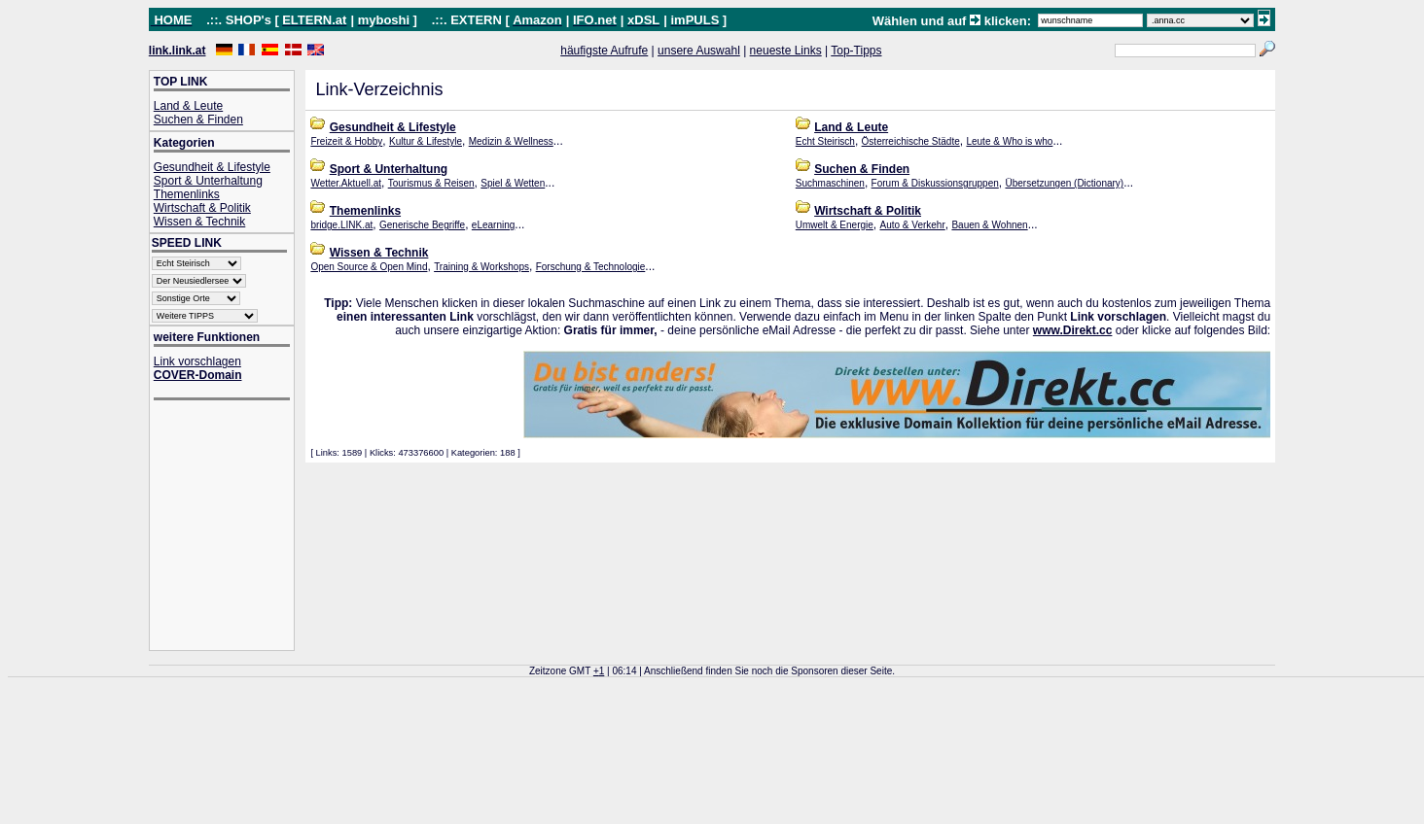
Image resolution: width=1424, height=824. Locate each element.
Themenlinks (187, 194)
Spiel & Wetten (513, 183)
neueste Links (786, 50)
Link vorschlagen (197, 361)
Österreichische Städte (911, 141)
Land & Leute (188, 106)
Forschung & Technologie (591, 266)
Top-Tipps (856, 50)
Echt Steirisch (825, 141)
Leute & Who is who (1009, 141)
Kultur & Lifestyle (425, 141)
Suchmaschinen (830, 183)
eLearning (493, 225)
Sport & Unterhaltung (208, 181)
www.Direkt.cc (1073, 330)
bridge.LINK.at (341, 225)
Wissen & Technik (199, 221)
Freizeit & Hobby (346, 141)
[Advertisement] (231, 527)
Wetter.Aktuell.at (345, 183)
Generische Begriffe (422, 225)
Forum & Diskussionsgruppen (935, 183)
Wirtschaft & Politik (202, 208)
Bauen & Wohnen (989, 225)
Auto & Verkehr (911, 225)
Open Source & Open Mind (368, 266)
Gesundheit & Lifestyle (212, 167)
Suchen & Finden (198, 119)
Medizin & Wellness (511, 141)
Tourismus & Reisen (431, 183)
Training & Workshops (481, 266)
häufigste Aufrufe (604, 50)
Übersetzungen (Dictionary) (1064, 183)
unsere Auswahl (699, 50)
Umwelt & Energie (834, 225)
